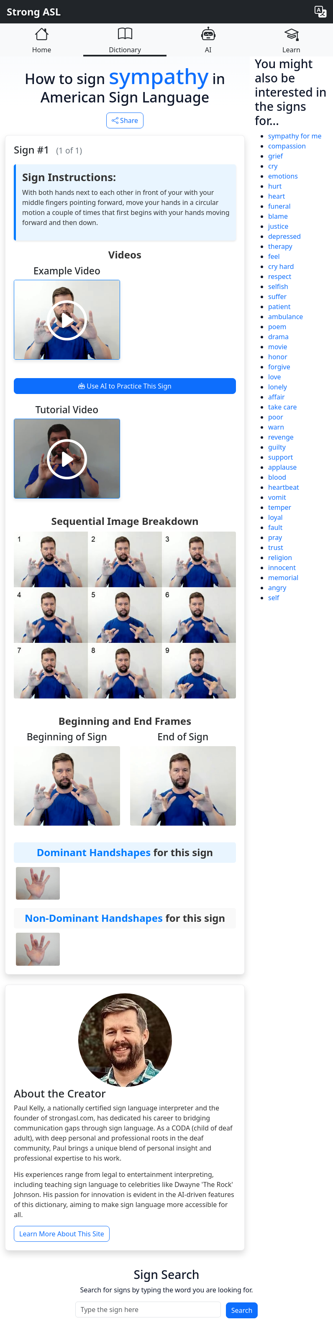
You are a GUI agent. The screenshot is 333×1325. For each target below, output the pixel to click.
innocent (282, 567)
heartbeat (283, 487)
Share (125, 120)
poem (277, 326)
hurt (275, 186)
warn (276, 427)
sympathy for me (295, 136)
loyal (275, 517)
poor (275, 417)
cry (272, 166)
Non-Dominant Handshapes (94, 918)
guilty (277, 447)
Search (242, 1310)
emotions (283, 176)
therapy (280, 246)
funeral (279, 206)
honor (277, 356)
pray (275, 537)
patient (279, 306)
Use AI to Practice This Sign (125, 386)
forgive (279, 366)
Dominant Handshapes (94, 852)
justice (278, 226)
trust (275, 547)
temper (279, 507)
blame (278, 216)
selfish (278, 286)
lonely (277, 386)
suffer (277, 296)
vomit (277, 497)
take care (282, 407)
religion (280, 557)
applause (282, 467)
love (274, 376)
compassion (287, 146)
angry (277, 587)
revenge (281, 437)
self (273, 597)
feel (274, 256)
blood (277, 477)
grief (275, 156)
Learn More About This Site (61, 1233)
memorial (283, 577)
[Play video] (67, 319)
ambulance (285, 316)
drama (278, 336)
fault (275, 527)
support (280, 457)
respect (279, 276)
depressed (284, 236)
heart (276, 196)
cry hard (281, 266)
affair (276, 397)
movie (277, 346)
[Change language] (320, 12)
